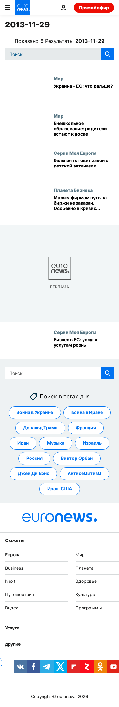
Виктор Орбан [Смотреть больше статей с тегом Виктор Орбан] (77, 458)
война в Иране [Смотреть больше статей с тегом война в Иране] (87, 412)
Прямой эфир (94, 7)
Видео (11, 607)
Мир (58, 78)
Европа (13, 554)
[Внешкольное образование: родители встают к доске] (84, 132)
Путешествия (19, 594)
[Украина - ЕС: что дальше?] (84, 94)
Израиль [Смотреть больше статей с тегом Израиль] (92, 442)
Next (10, 581)
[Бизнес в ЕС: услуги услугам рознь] (84, 348)
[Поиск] (59, 54)
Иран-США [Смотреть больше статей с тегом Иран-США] (59, 488)
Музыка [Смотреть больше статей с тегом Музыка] (55, 442)
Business (14, 567)
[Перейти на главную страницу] (22, 7)
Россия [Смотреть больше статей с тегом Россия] (34, 458)
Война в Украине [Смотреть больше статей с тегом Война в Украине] (35, 412)
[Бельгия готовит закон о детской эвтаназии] (84, 169)
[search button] (107, 54)
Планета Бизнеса (73, 190)
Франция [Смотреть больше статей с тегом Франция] (86, 427)
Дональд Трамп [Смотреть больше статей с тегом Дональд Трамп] (40, 427)
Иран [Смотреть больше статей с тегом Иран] (23, 442)
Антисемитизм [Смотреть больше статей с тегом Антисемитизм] (84, 473)
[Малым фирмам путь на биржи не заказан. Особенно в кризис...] (84, 206)
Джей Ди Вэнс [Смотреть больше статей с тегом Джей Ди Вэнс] (33, 473)
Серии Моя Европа (75, 152)
